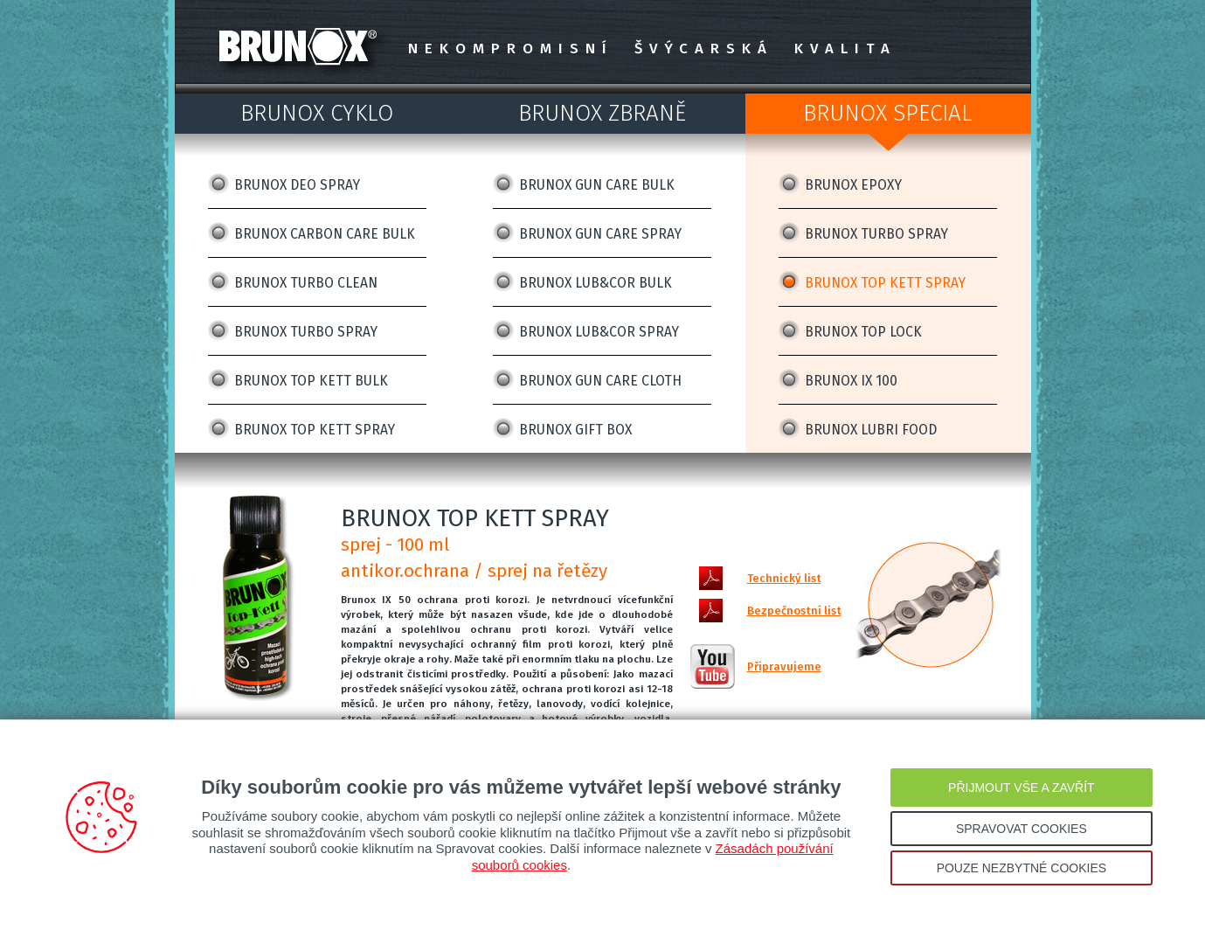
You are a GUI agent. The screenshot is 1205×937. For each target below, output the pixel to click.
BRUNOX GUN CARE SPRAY (600, 234)
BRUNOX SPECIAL (888, 113)
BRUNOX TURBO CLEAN (305, 282)
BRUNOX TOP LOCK (863, 331)
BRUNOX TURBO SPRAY (305, 331)
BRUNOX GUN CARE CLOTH (600, 380)
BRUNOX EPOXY (853, 185)
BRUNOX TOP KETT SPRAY (314, 429)
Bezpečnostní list (794, 610)
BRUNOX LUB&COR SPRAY (599, 331)
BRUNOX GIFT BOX (575, 429)
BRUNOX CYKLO (316, 113)
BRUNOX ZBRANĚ (602, 113)
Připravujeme (784, 666)
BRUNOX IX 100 (851, 380)
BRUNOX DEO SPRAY (297, 185)
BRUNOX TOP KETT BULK (311, 380)
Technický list (784, 578)
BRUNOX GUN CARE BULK (597, 185)
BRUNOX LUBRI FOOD (871, 429)
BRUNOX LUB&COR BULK (595, 282)
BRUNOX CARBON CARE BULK (324, 234)
